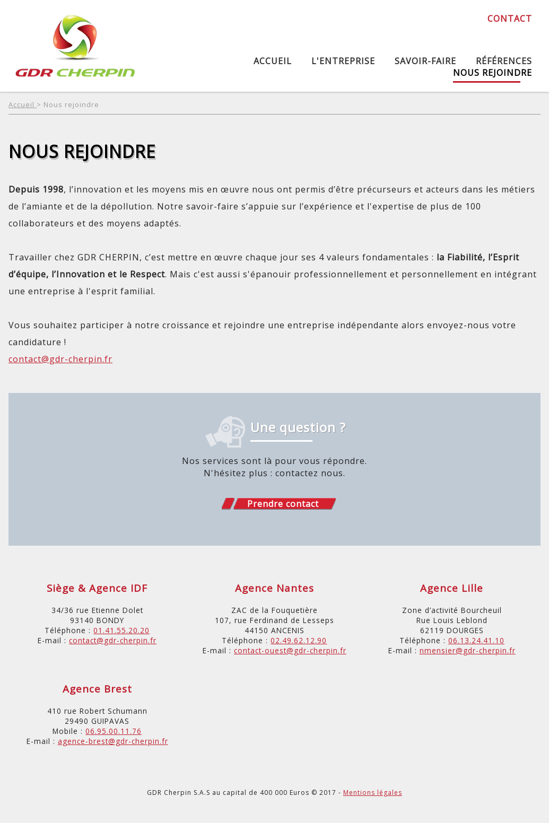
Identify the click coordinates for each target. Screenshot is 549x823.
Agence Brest (97, 688)
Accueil (273, 61)
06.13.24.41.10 (476, 640)
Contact (509, 18)
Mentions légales (372, 792)
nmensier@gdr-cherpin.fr (468, 650)
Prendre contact (283, 504)
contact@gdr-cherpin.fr (60, 359)
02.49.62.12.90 (299, 640)
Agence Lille (451, 587)
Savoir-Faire (425, 61)
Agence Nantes (274, 587)
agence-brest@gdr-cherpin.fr (113, 741)
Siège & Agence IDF (97, 587)
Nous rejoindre (492, 72)
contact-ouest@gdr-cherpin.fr (290, 650)
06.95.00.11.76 (113, 731)
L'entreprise (343, 61)
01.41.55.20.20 (121, 630)
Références (504, 61)
